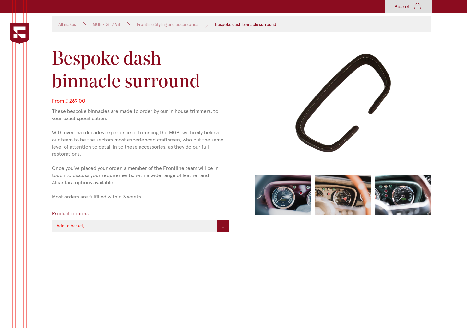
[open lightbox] (343, 110)
